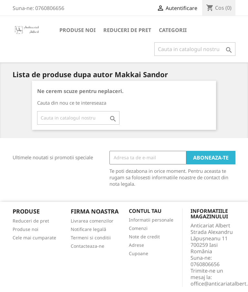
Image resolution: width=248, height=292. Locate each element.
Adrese (136, 245)
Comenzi (138, 228)
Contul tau (145, 211)
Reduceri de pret (127, 30)
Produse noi (77, 30)
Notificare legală (88, 229)
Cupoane (138, 253)
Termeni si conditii (91, 238)
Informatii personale (151, 220)
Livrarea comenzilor (92, 221)
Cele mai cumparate (34, 238)
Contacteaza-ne (87, 246)
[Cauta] (194, 49)
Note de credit (144, 237)
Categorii (173, 30)
